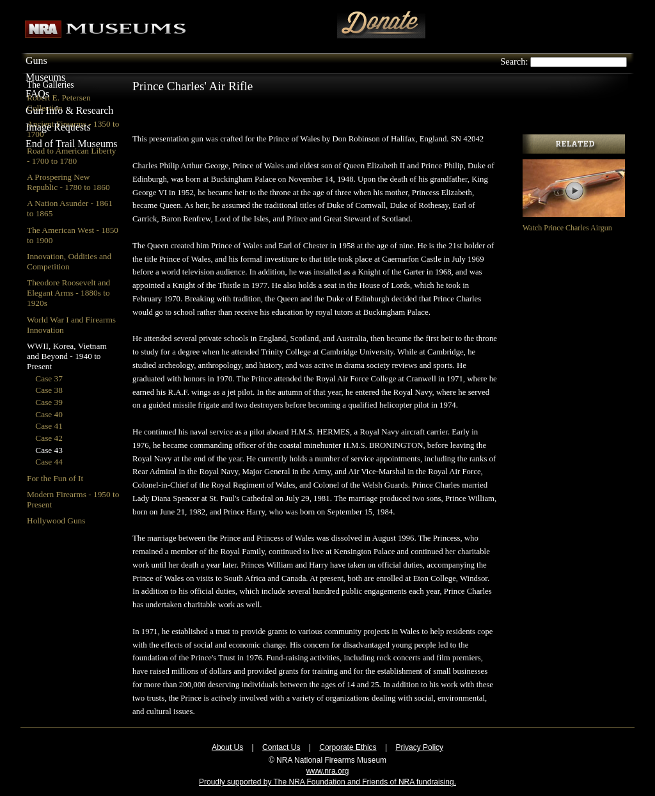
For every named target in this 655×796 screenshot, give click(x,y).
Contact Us (281, 747)
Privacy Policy (419, 747)
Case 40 (49, 414)
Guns (36, 60)
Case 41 (49, 426)
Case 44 (49, 461)
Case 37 (49, 378)
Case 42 (49, 438)
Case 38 (49, 390)
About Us (227, 747)
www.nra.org (327, 771)
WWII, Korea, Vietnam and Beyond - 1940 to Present (67, 356)
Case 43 (49, 450)
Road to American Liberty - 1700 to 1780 (71, 156)
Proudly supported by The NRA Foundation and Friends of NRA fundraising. (327, 781)
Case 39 (49, 402)
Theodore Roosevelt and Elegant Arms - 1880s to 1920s (68, 293)
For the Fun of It (55, 478)
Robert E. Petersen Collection (59, 103)
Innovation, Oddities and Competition (69, 261)
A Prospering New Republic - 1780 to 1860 (68, 182)
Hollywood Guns (56, 520)
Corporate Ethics (347, 747)
